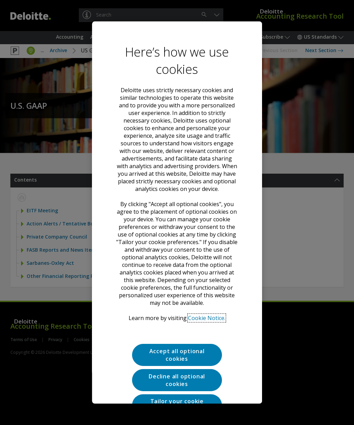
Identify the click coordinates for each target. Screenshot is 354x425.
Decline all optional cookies (177, 346)
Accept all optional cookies (177, 320)
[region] (177, 212)
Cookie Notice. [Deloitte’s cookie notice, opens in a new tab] (206, 284)
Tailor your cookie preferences (177, 370)
